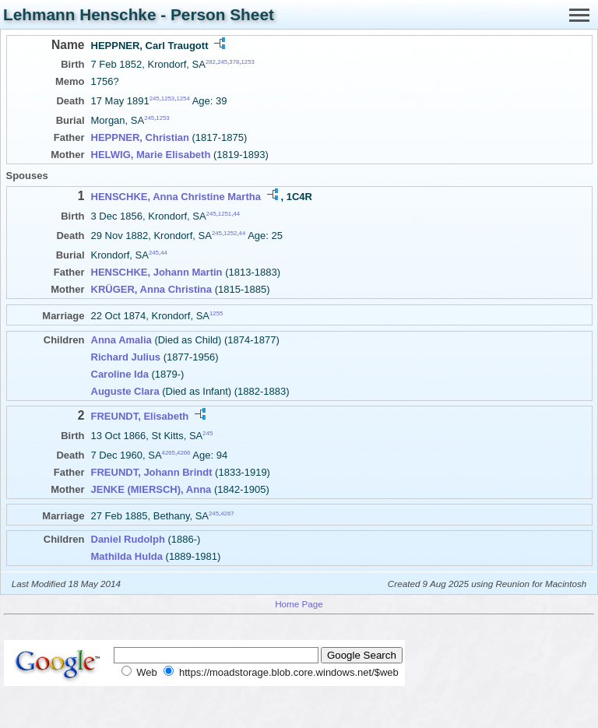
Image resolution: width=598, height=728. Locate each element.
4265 (168, 452)
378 (234, 61)
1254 (182, 98)
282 (211, 61)
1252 (230, 233)
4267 (227, 512)
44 (236, 212)
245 (222, 61)
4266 (183, 452)
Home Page (299, 604)
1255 (216, 313)
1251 (224, 212)
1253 (248, 61)
